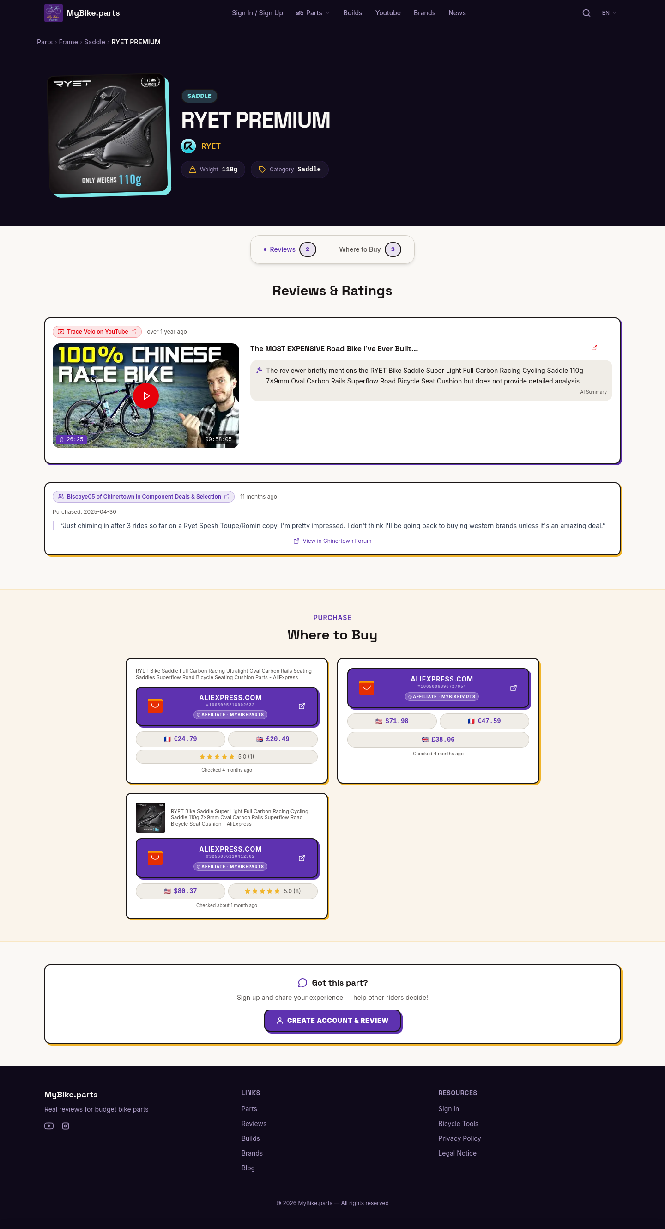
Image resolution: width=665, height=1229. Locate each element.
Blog (248, 1168)
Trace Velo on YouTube (97, 331)
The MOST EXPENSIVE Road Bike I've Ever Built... (334, 348)
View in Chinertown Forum (332, 540)
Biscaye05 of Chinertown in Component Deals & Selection (144, 496)
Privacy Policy (459, 1138)
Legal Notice (457, 1153)
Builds (353, 13)
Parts (313, 13)
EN (609, 12)
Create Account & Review (332, 1020)
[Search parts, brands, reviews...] (586, 13)
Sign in (448, 1109)
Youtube (388, 13)
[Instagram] (65, 1126)
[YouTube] (49, 1126)
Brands (424, 13)
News (457, 13)
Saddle (199, 95)
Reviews (254, 1123)
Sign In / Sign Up (257, 13)
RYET (211, 146)
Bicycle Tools (458, 1123)
